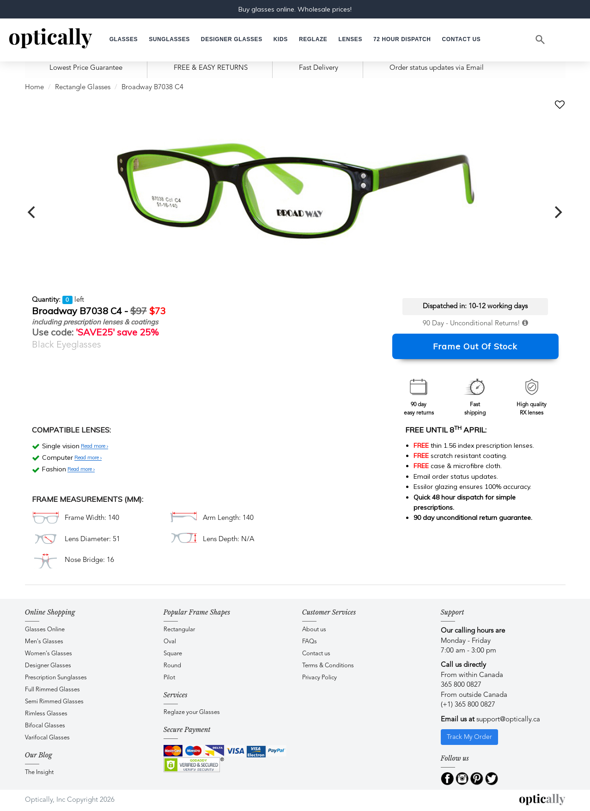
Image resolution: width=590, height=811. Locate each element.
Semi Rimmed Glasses (54, 702)
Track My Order (469, 737)
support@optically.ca (508, 719)
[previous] (33, 212)
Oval (170, 642)
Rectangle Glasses (82, 87)
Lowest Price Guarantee (85, 68)
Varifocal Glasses (47, 738)
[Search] (540, 40)
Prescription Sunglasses (56, 678)
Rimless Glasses (46, 714)
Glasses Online (45, 630)
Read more (94, 446)
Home (34, 87)
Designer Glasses (48, 666)
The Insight (39, 772)
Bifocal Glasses (45, 726)
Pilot (169, 678)
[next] (557, 212)
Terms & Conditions (328, 666)
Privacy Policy (319, 678)
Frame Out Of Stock (475, 346)
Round (172, 666)
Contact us (316, 654)
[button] (281, 39)
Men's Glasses (44, 642)
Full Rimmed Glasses (52, 690)
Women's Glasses (48, 654)
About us (314, 630)
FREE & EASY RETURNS (211, 68)
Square (173, 654)
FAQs (309, 642)
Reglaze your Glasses (192, 712)
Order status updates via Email (436, 68)
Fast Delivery (318, 68)
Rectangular (179, 630)
